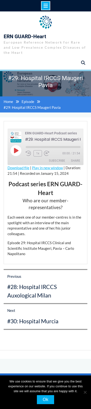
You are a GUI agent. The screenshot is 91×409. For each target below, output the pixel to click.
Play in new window (47, 168)
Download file (18, 168)
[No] (85, 392)
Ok (45, 399)
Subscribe (57, 160)
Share (75, 160)
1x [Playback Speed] (37, 153)
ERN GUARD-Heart (25, 36)
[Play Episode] (15, 150)
